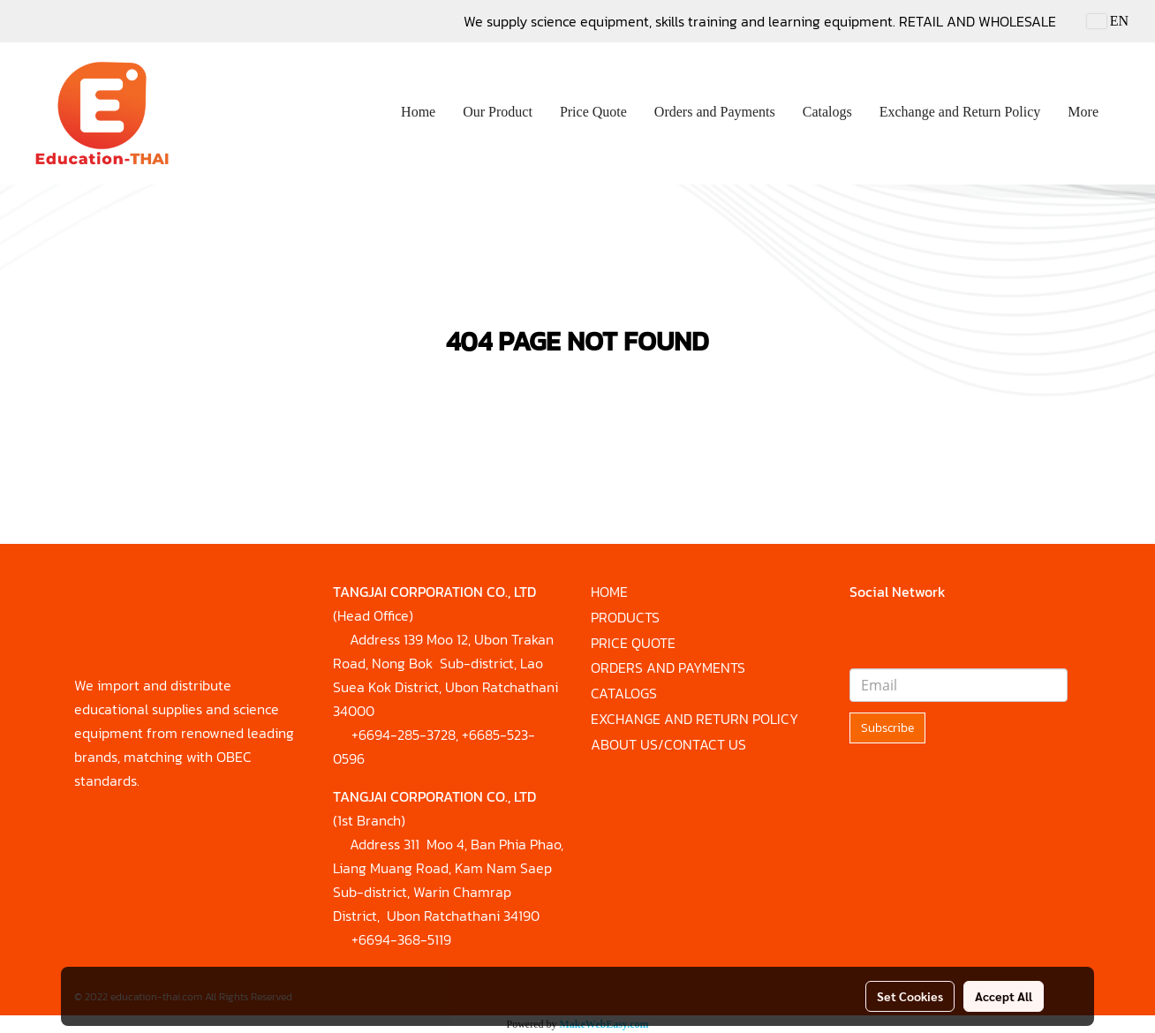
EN (1108, 20)
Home (418, 111)
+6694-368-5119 (401, 939)
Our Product (497, 111)
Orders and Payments (714, 111)
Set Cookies (910, 996)
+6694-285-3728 (403, 734)
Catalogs (827, 111)
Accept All (1003, 996)
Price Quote (593, 111)
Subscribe (887, 728)
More (1083, 111)
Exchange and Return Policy (960, 111)
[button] (1128, 114)
